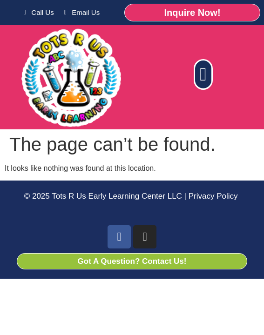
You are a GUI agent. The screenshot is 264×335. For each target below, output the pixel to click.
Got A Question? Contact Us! (132, 261)
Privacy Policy (212, 196)
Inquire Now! (192, 12)
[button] (203, 74)
